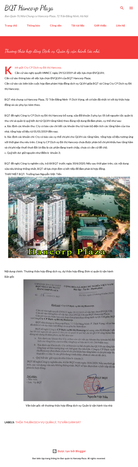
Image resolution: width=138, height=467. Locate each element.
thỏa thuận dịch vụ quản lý (35, 422)
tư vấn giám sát (69, 422)
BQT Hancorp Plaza (29, 8)
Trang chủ (11, 25)
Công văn (55, 25)
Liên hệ (120, 25)
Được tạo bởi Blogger (69, 451)
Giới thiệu (100, 25)
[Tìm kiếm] (122, 7)
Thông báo (33, 25)
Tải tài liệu (77, 25)
